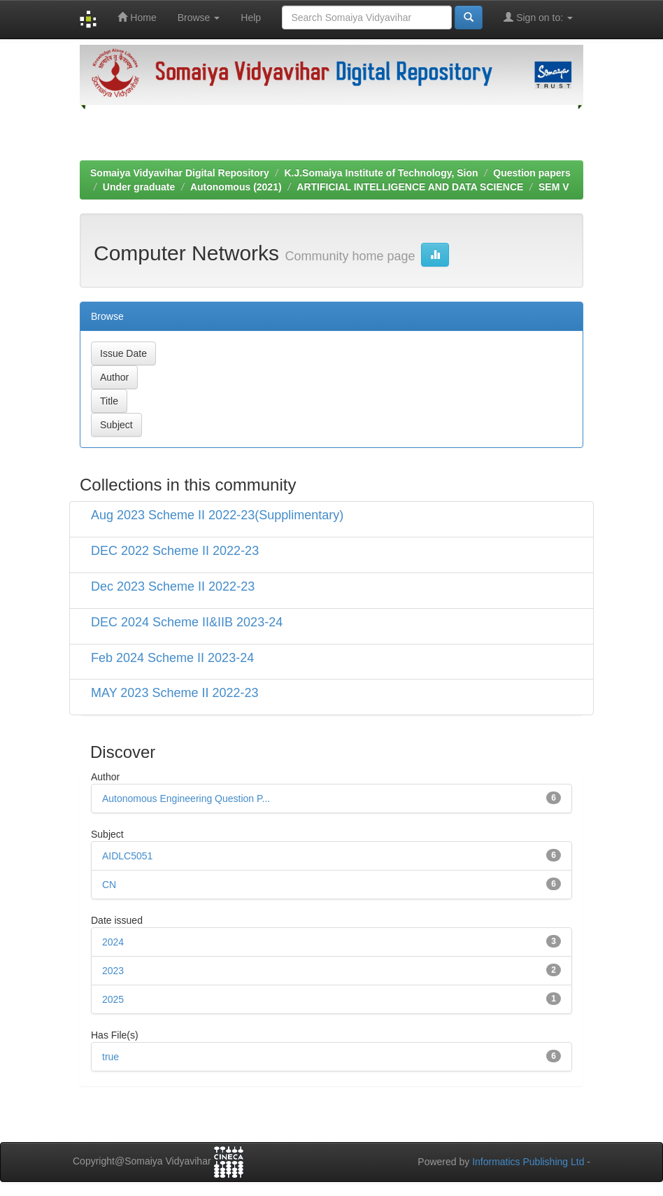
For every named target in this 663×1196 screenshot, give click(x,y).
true (110, 1056)
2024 (113, 942)
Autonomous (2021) (236, 186)
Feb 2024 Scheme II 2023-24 (172, 658)
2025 (113, 999)
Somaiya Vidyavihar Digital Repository (179, 172)
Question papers (531, 172)
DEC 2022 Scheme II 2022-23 (175, 551)
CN (109, 884)
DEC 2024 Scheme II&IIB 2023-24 (187, 622)
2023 (113, 970)
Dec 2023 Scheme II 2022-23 (173, 586)
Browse (199, 17)
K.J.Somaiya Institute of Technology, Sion (381, 172)
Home (136, 17)
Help (251, 17)
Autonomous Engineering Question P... (186, 798)
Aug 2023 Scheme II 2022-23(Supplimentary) (217, 515)
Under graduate (139, 186)
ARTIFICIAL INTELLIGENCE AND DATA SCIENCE (410, 186)
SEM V (554, 186)
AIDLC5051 (127, 855)
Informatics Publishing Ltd (528, 1161)
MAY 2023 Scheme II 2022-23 (174, 693)
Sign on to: (538, 17)
